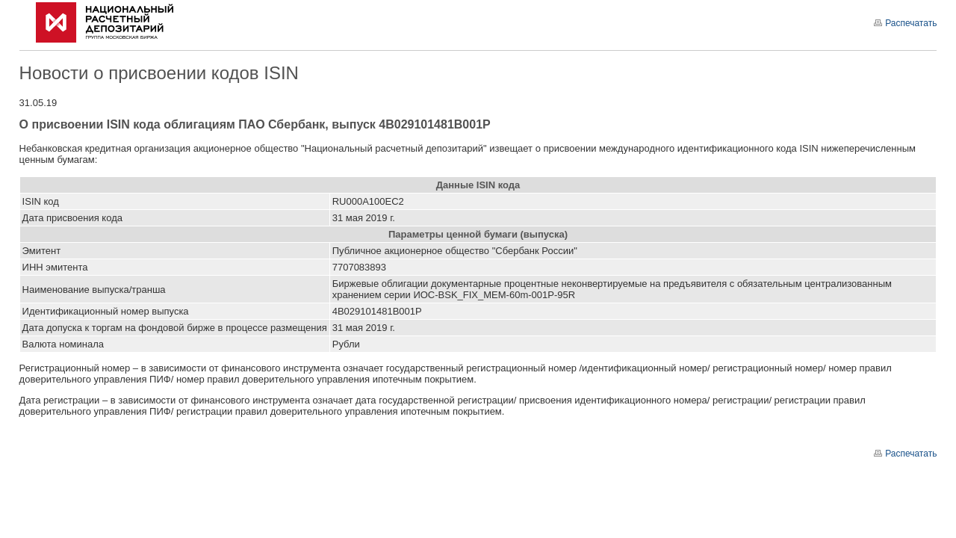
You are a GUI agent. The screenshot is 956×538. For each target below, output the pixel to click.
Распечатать (905, 23)
